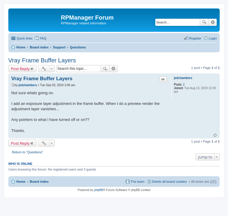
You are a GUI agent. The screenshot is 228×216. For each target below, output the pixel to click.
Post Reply (20, 68)
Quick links (24, 38)
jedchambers (183, 78)
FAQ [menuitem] (43, 38)
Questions (78, 47)
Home (21, 47)
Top (215, 135)
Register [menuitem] (195, 38)
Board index (39, 47)
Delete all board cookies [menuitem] (169, 181)
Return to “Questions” (27, 152)
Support (59, 47)
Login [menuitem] (213, 38)
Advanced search (213, 22)
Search (204, 22)
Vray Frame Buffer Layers (42, 60)
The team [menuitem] (137, 181)
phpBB (98, 190)
